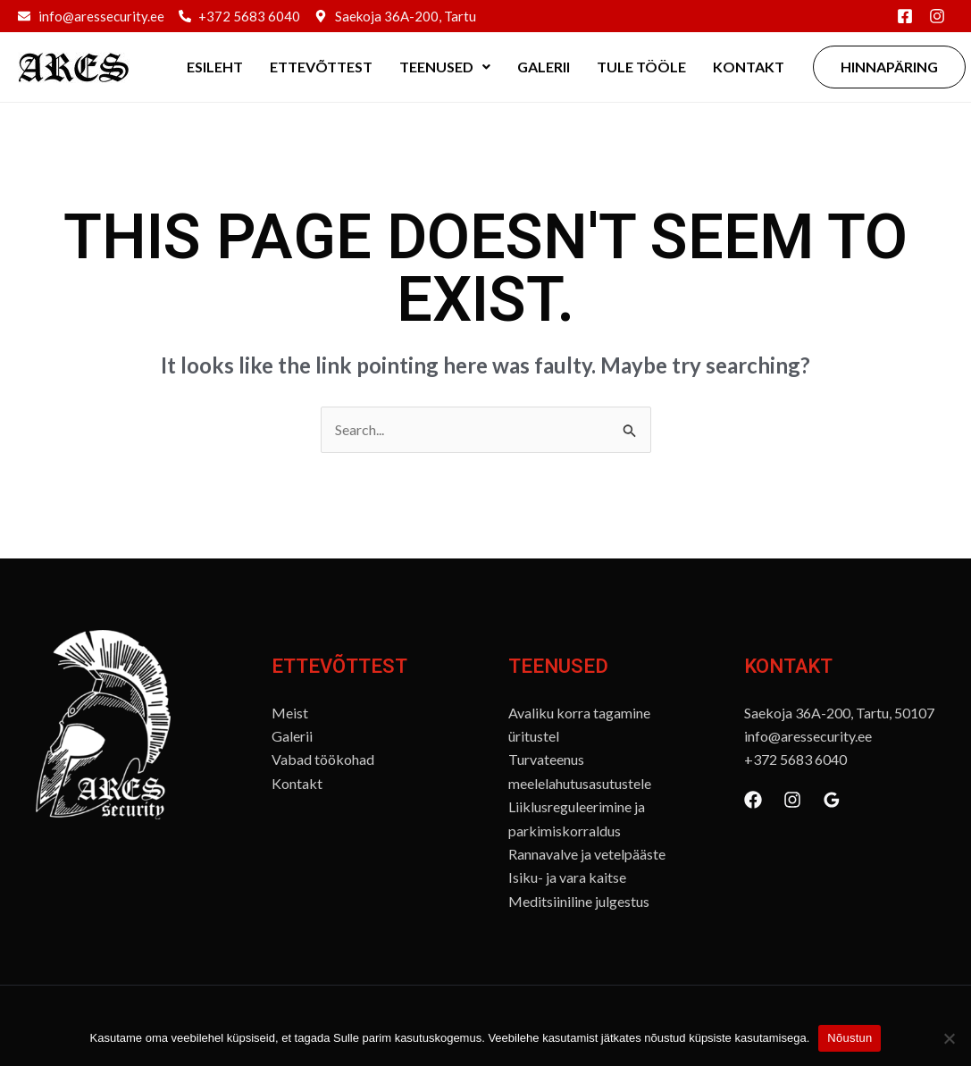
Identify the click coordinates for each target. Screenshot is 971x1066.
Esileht (215, 66)
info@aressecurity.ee (808, 735)
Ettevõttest (321, 66)
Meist (290, 712)
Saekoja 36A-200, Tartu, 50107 (839, 712)
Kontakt (748, 66)
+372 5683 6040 (795, 759)
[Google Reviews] (832, 800)
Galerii (543, 66)
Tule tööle (641, 66)
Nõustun (849, 1038)
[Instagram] (792, 800)
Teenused (444, 66)
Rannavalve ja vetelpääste (586, 853)
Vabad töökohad (323, 759)
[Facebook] (753, 800)
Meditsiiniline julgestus (578, 901)
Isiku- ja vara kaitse (567, 877)
